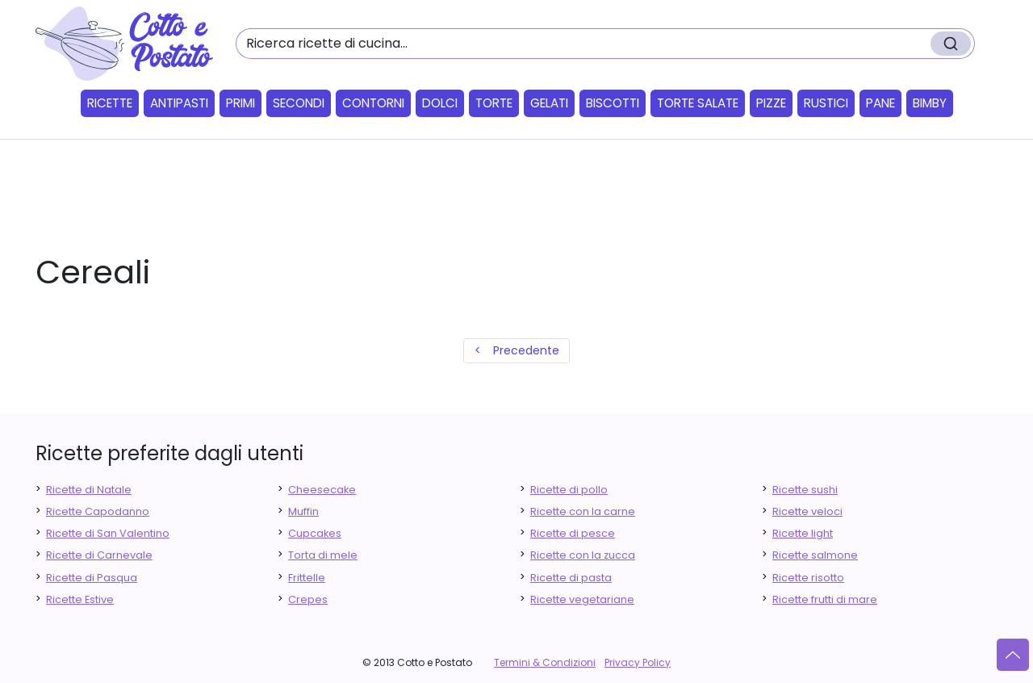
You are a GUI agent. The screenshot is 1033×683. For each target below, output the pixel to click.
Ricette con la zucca (582, 555)
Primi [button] (240, 102)
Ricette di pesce (572, 533)
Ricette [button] (109, 102)
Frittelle (306, 578)
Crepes (308, 599)
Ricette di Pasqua (91, 578)
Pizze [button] (771, 102)
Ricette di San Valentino (107, 533)
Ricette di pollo (569, 490)
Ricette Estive (80, 599)
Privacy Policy (637, 662)
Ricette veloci (807, 511)
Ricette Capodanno (97, 511)
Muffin (303, 511)
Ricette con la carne (582, 511)
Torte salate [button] (697, 102)
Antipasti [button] (179, 102)
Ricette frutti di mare (824, 599)
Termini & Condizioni (545, 662)
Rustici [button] (826, 102)
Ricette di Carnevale (99, 555)
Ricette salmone (815, 555)
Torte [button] (493, 102)
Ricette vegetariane (582, 599)
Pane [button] (880, 102)
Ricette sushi (805, 490)
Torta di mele (323, 555)
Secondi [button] (298, 102)
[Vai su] (1013, 655)
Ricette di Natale (89, 490)
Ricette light (802, 533)
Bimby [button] (930, 102)
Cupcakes (314, 533)
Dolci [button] (440, 102)
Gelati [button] (549, 102)
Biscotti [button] (612, 102)
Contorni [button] (373, 102)
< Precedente (517, 350)
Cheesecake (322, 490)
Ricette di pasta (571, 578)
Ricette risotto (808, 578)
